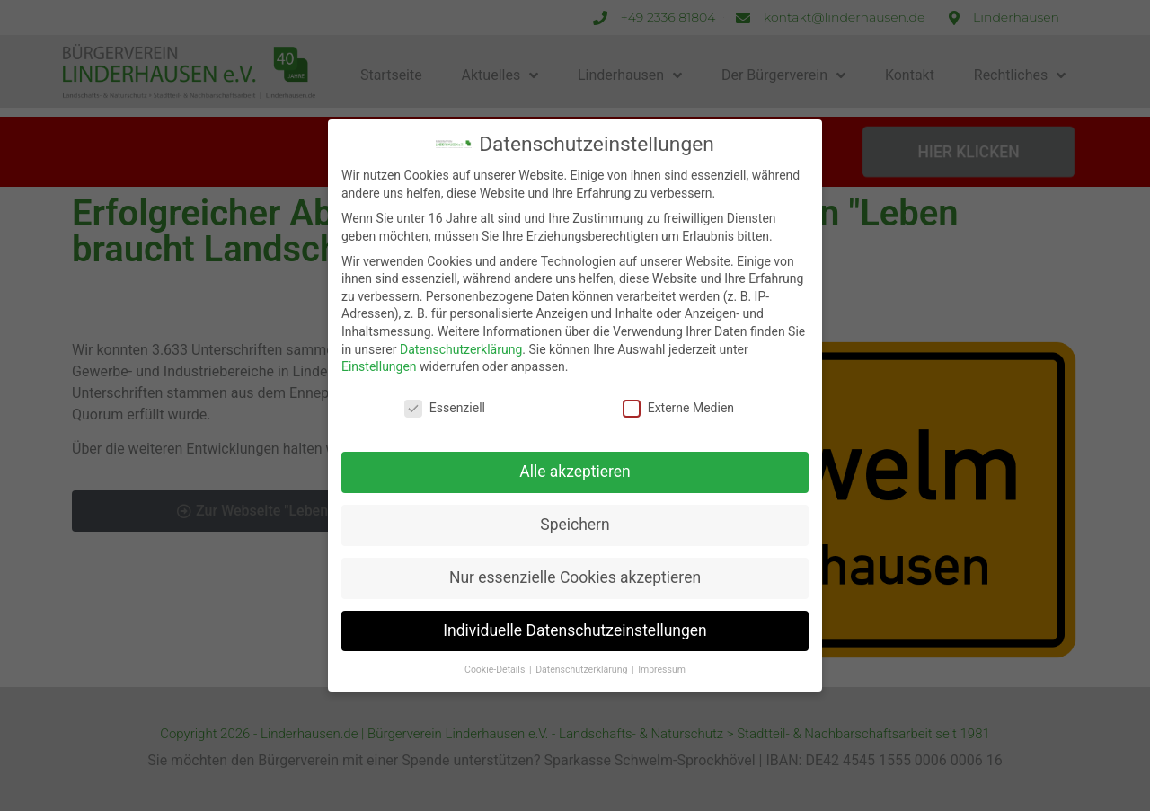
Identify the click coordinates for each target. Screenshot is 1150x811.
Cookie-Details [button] (495, 669)
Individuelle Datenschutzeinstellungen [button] (574, 630)
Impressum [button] (662, 669)
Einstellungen (379, 366)
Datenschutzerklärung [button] (582, 669)
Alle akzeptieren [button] (575, 471)
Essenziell (444, 408)
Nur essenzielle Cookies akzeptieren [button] (575, 577)
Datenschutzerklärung (461, 349)
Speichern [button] (574, 524)
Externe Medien (678, 408)
